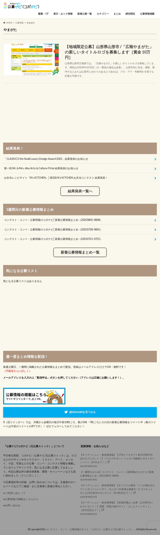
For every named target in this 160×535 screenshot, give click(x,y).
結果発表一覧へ (80, 191)
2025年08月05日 (117, 508)
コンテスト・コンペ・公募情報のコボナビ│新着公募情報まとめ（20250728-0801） (53, 229)
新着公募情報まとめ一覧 (80, 252)
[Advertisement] (80, 109)
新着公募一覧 (84, 13)
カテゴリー (103, 13)
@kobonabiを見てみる (82, 412)
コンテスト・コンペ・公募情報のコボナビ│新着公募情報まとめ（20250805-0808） (53, 219)
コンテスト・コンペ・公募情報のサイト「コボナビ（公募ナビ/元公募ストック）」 (91, 529)
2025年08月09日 (117, 475)
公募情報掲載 (147, 13)
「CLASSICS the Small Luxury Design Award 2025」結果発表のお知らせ (46, 158)
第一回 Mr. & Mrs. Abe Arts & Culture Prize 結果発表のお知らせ (41, 168)
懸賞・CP (43, 13)
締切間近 (130, 13)
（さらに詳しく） (29, 475)
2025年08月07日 (117, 490)
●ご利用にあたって (14, 493)
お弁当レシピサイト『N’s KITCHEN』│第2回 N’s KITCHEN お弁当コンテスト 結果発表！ (56, 177)
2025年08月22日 (117, 460)
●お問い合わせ (11, 505)
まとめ (117, 13)
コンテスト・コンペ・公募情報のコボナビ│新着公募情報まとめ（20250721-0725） (53, 238)
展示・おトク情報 (63, 13)
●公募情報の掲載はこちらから (21, 499)
